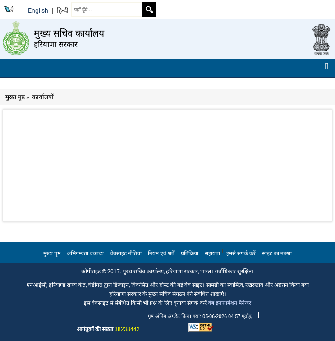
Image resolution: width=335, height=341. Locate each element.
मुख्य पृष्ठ (15, 97)
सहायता (212, 253)
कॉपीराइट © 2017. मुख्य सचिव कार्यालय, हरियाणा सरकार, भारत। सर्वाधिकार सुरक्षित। (167, 271)
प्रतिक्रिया (189, 253)
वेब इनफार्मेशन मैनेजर (229, 303)
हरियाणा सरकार (56, 44)
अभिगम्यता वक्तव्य (85, 253)
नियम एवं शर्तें (161, 253)
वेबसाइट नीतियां (126, 253)
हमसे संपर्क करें (241, 253)
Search (149, 9)
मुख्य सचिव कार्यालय (69, 33)
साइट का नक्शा (277, 253)
